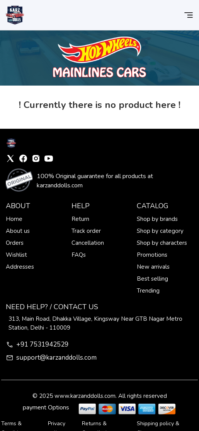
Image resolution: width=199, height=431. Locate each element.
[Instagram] (36, 158)
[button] (188, 15)
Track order (86, 231)
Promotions (152, 255)
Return (80, 219)
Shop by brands (157, 219)
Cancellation (87, 243)
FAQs (78, 255)
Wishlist (16, 255)
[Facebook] (23, 158)
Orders (15, 243)
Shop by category (160, 231)
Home (14, 219)
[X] (10, 158)
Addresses (20, 267)
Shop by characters (162, 243)
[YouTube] (48, 158)
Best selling (152, 279)
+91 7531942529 (37, 344)
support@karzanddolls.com (51, 357)
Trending (148, 291)
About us (18, 231)
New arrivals (153, 267)
